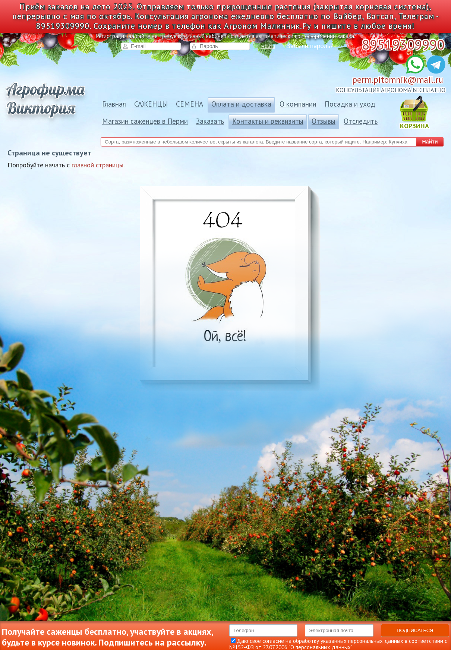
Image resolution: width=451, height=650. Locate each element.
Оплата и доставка (241, 104)
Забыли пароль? (310, 46)
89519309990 (403, 44)
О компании (298, 104)
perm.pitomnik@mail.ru (397, 79)
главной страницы (97, 165)
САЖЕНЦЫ (151, 104)
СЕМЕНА (189, 104)
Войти (268, 46)
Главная (114, 104)
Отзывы (323, 121)
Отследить (361, 121)
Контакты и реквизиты (267, 121)
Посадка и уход (350, 104)
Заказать (210, 121)
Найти (430, 142)
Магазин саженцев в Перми (145, 121)
